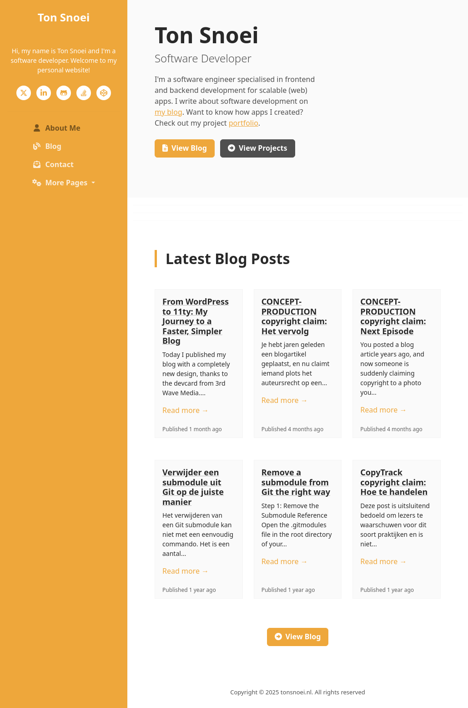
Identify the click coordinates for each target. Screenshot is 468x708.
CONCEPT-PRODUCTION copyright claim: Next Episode (393, 316)
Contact (52, 164)
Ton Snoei (64, 17)
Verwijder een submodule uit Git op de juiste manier (193, 487)
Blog (46, 146)
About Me (65, 127)
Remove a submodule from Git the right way (296, 482)
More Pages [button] (60, 183)
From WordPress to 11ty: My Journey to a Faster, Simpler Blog (195, 321)
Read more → (185, 410)
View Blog (298, 637)
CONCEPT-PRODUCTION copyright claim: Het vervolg (294, 316)
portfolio (243, 123)
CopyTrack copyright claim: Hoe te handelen (394, 482)
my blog (168, 112)
